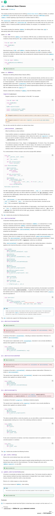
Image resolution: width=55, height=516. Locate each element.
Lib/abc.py (12, 9)
